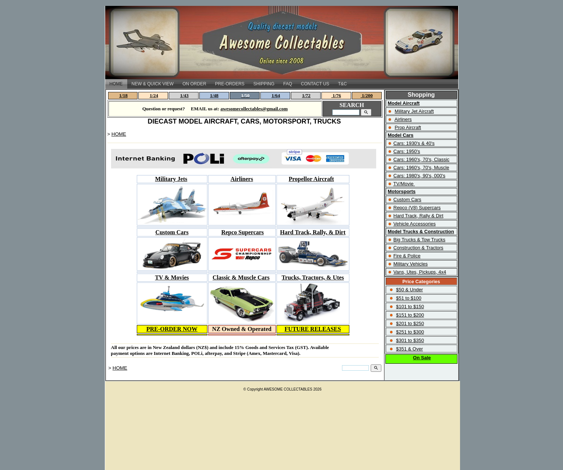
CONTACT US (315, 83)
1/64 (275, 95)
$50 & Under (409, 289)
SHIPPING (263, 83)
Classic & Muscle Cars (241, 277)
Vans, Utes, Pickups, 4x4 (419, 272)
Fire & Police (407, 256)
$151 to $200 (410, 315)
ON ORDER (194, 83)
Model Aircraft (404, 103)
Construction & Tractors (418, 247)
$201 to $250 (410, 323)
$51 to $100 (408, 298)
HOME (116, 83)
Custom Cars (407, 199)
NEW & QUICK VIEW (153, 83)
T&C (342, 83)
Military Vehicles (410, 264)
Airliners (242, 179)
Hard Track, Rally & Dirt (418, 215)
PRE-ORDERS (230, 83)
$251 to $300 (410, 332)
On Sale (422, 357)
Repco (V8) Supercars (417, 207)
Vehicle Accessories (414, 224)
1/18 (123, 95)
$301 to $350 (410, 340)
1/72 (306, 95)
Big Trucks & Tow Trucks (419, 239)
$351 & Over (409, 349)
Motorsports (402, 191)
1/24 (154, 95)
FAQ (287, 83)
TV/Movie (403, 183)
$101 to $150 (410, 306)
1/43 (184, 95)
